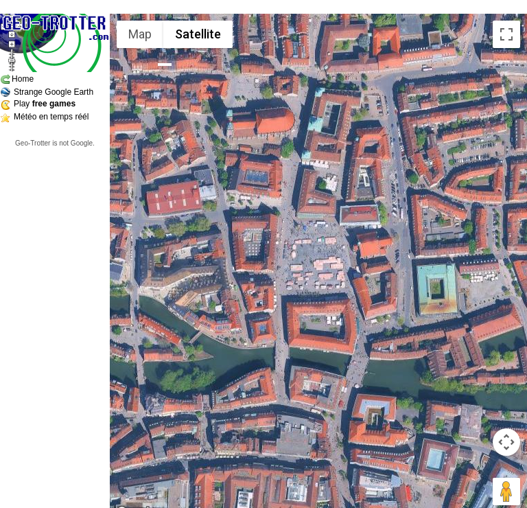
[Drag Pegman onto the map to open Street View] (506, 491)
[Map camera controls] (506, 442)
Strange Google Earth (53, 92)
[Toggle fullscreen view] (506, 34)
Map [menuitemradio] (140, 34)
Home (23, 79)
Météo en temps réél (51, 117)
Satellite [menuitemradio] (198, 34)
